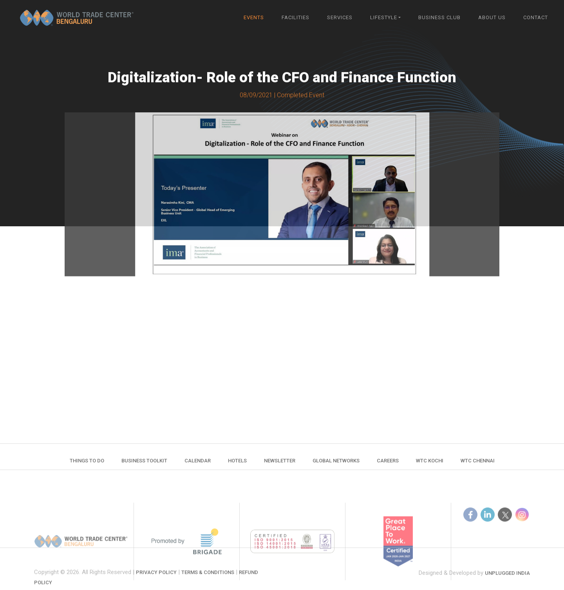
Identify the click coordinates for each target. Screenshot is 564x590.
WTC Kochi (429, 465)
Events (254, 17)
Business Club (439, 17)
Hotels (237, 465)
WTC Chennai (478, 465)
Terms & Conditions (207, 586)
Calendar (197, 465)
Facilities (295, 17)
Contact (535, 17)
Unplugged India (507, 582)
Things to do (87, 465)
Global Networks (336, 465)
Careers (388, 465)
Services (339, 17)
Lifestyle (383, 17)
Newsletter (279, 465)
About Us (492, 17)
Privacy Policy (156, 586)
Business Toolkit (144, 465)
